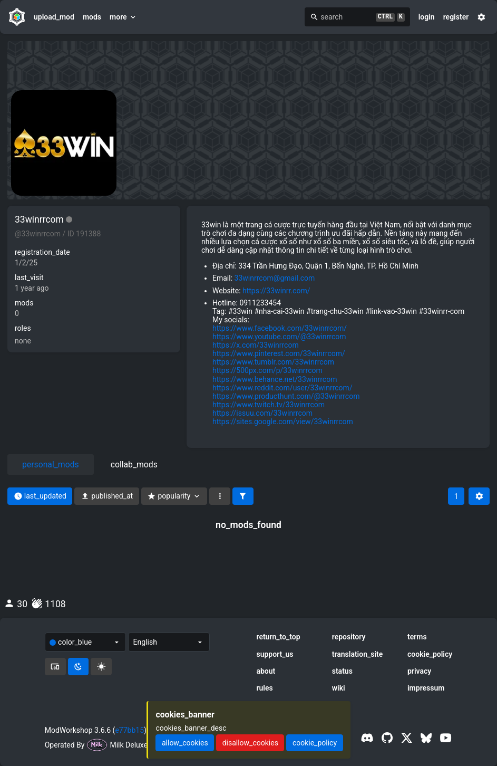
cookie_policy (429, 654)
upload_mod (54, 17)
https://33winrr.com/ (276, 290)
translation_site (357, 654)
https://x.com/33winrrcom (255, 345)
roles (23, 328)
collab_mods (134, 464)
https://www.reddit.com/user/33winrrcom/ (282, 388)
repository (349, 637)
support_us (274, 654)
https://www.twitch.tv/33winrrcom (268, 404)
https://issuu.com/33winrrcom (262, 413)
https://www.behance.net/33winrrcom (274, 379)
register (456, 17)
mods (92, 17)
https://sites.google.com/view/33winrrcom (282, 421)
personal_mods (50, 464)
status (342, 671)
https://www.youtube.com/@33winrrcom (279, 336)
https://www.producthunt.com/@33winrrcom (285, 396)
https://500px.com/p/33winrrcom (267, 370)
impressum (426, 688)
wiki (338, 688)
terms (417, 637)
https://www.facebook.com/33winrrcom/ (279, 328)
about (265, 671)
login (426, 17)
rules (264, 688)
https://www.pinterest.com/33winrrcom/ (278, 353)
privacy (419, 671)
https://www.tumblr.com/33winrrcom (273, 362)
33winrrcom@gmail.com (275, 278)
